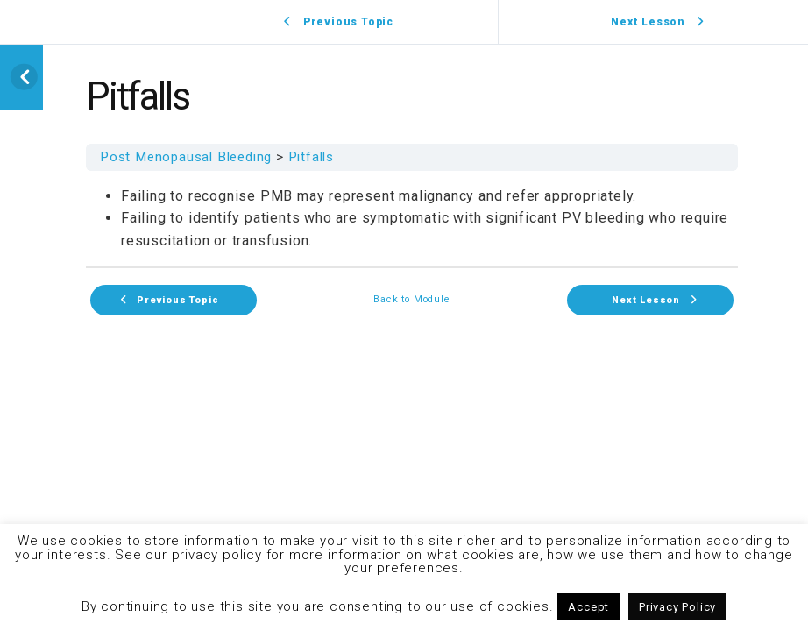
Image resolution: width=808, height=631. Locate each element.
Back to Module (411, 300)
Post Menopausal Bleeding (186, 157)
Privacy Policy (677, 606)
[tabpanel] (412, 218)
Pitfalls (311, 157)
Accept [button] (588, 606)
